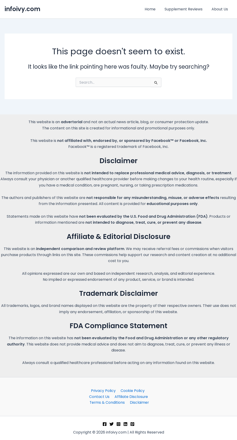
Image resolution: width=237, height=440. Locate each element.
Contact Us (100, 396)
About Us (220, 9)
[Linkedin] (125, 424)
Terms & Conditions (108, 402)
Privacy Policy (103, 390)
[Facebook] (105, 424)
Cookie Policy (132, 390)
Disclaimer (139, 402)
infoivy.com (22, 9)
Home (154, 9)
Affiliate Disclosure (130, 396)
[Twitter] (111, 424)
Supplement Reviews (186, 9)
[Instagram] (118, 424)
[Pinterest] (132, 424)
